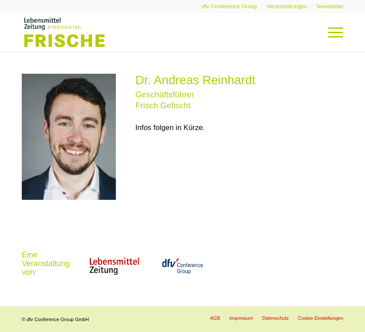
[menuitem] (229, 6)
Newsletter (330, 6)
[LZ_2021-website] (114, 266)
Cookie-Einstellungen (320, 318)
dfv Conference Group (229, 6)
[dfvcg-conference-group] (182, 266)
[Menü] (331, 32)
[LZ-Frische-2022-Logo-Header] (64, 32)
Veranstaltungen (287, 6)
